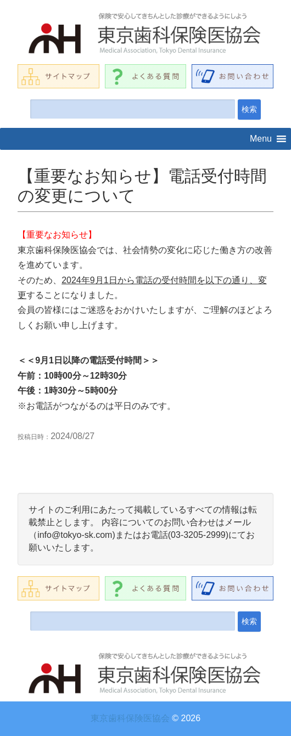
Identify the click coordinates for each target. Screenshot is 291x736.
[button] (261, 139)
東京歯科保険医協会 (130, 718)
